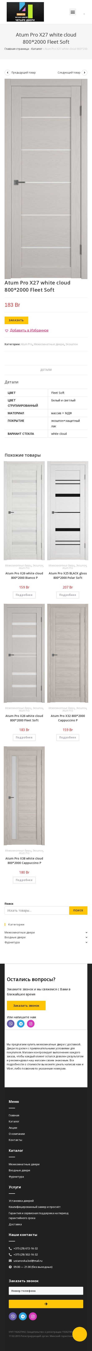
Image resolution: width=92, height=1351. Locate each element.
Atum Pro (26, 344)
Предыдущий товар (24, 72)
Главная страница (17, 49)
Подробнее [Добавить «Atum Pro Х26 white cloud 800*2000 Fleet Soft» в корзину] (24, 737)
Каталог (36, 49)
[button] (72, 11)
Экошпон (71, 344)
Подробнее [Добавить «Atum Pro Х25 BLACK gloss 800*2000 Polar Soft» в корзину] (67, 595)
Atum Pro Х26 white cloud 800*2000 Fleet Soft (24, 718)
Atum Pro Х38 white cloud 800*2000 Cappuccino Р (24, 860)
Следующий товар (69, 72)
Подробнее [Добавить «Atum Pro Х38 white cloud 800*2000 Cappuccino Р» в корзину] (24, 880)
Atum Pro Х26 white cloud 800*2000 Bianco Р (24, 575)
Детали (46, 370)
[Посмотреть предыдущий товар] (7, 73)
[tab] (46, 370)
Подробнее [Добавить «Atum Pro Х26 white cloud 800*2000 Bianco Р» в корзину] (24, 595)
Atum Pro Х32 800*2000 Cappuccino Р (68, 718)
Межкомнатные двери (49, 344)
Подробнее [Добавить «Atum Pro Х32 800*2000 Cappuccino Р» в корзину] (67, 737)
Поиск (9, 903)
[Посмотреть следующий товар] (84, 73)
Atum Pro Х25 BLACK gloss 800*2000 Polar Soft (68, 575)
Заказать (16, 320)
